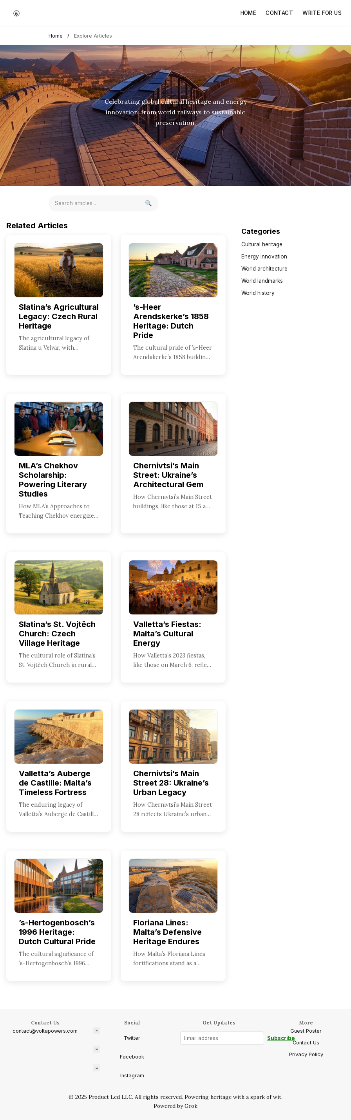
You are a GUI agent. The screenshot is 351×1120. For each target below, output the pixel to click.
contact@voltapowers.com (45, 1031)
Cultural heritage (261, 244)
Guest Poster (306, 1031)
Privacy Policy (306, 1054)
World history (258, 293)
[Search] (148, 203)
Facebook (118, 1053)
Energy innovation (264, 256)
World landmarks (262, 281)
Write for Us (322, 13)
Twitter (116, 1034)
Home (249, 13)
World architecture (264, 269)
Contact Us (306, 1043)
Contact (279, 13)
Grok (191, 1105)
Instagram (118, 1071)
